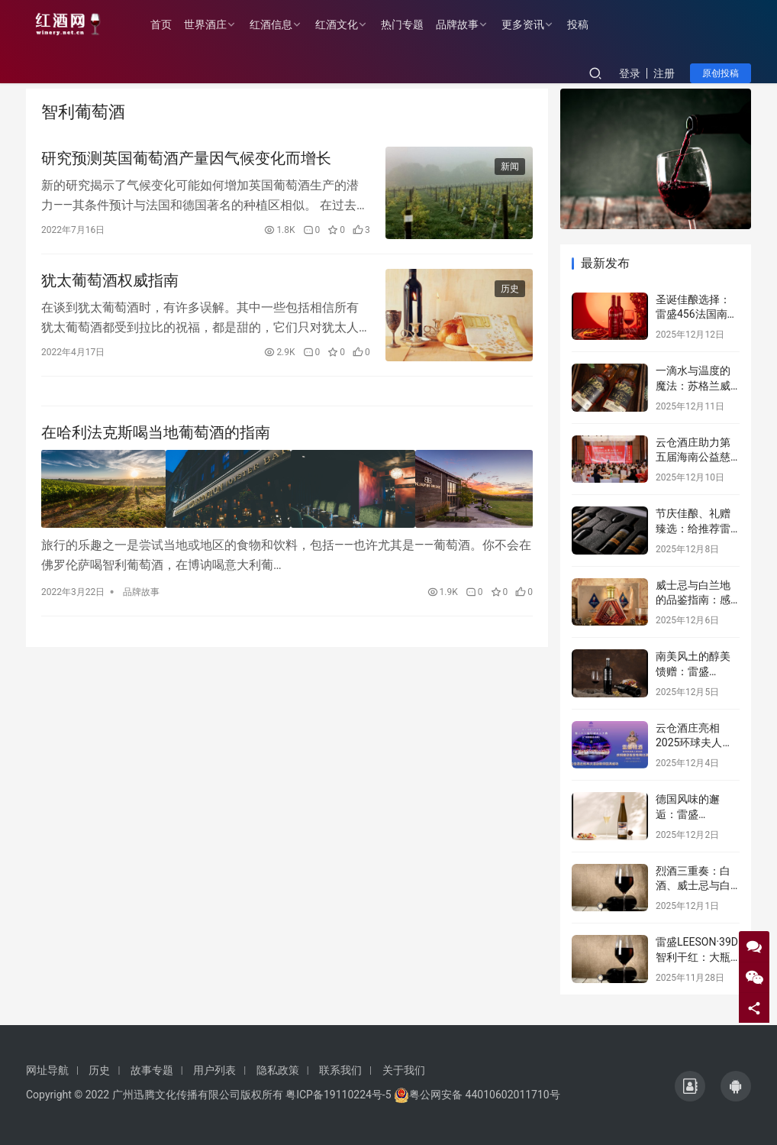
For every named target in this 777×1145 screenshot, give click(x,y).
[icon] (690, 1086)
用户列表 (214, 1070)
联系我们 (340, 1070)
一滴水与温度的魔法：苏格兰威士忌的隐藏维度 (693, 385)
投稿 (583, 24)
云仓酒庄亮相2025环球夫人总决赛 (694, 743)
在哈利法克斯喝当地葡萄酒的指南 (155, 438)
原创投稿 (720, 73)
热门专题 (407, 24)
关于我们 (403, 1070)
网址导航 (47, 1070)
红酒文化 (342, 24)
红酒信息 (276, 24)
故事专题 (152, 1070)
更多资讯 (528, 24)
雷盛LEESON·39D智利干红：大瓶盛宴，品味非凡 (697, 957)
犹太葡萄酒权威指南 (110, 282)
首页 (166, 24)
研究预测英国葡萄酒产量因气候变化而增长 (186, 159)
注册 (664, 73)
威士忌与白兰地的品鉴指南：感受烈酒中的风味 (693, 600)
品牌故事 (462, 24)
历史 (510, 291)
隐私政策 (277, 1070)
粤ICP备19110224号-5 (338, 1094)
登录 (629, 73)
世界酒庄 (210, 24)
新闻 (510, 167)
